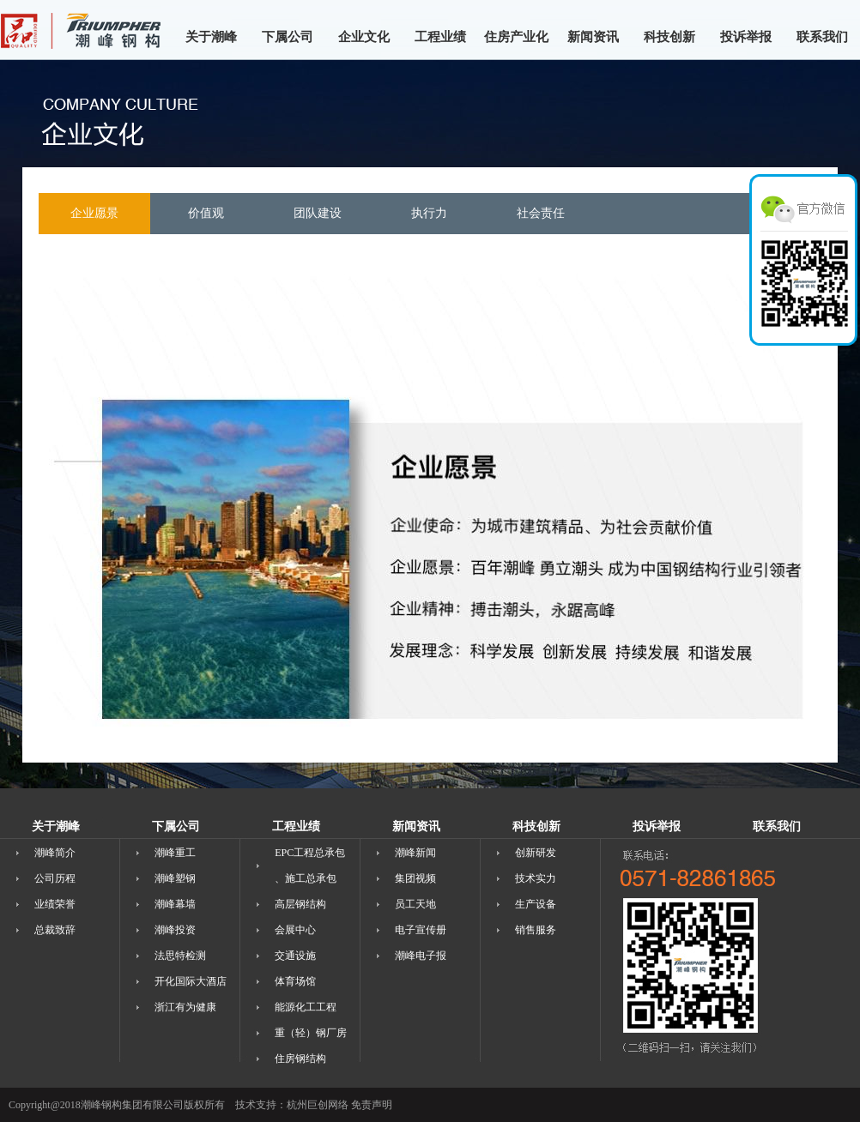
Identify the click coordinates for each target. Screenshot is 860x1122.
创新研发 (535, 853)
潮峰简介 (55, 853)
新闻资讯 (593, 37)
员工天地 (415, 904)
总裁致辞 (55, 930)
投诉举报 (746, 37)
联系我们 (822, 37)
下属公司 (287, 37)
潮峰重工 (175, 853)
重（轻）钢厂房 (311, 1033)
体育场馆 (295, 981)
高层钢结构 (300, 904)
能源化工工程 (305, 1007)
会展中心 (295, 930)
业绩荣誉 (55, 904)
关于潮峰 (211, 37)
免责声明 (371, 1105)
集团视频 (415, 878)
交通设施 (295, 956)
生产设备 (535, 904)
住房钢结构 (300, 1059)
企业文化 (364, 37)
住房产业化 (516, 37)
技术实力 (535, 878)
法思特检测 (180, 956)
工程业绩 (440, 37)
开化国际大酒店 (190, 981)
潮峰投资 (175, 930)
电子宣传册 (420, 930)
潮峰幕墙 (175, 904)
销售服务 (535, 930)
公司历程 (55, 878)
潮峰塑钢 (175, 878)
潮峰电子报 (420, 956)
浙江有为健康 (185, 1007)
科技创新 (669, 37)
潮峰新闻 (415, 853)
